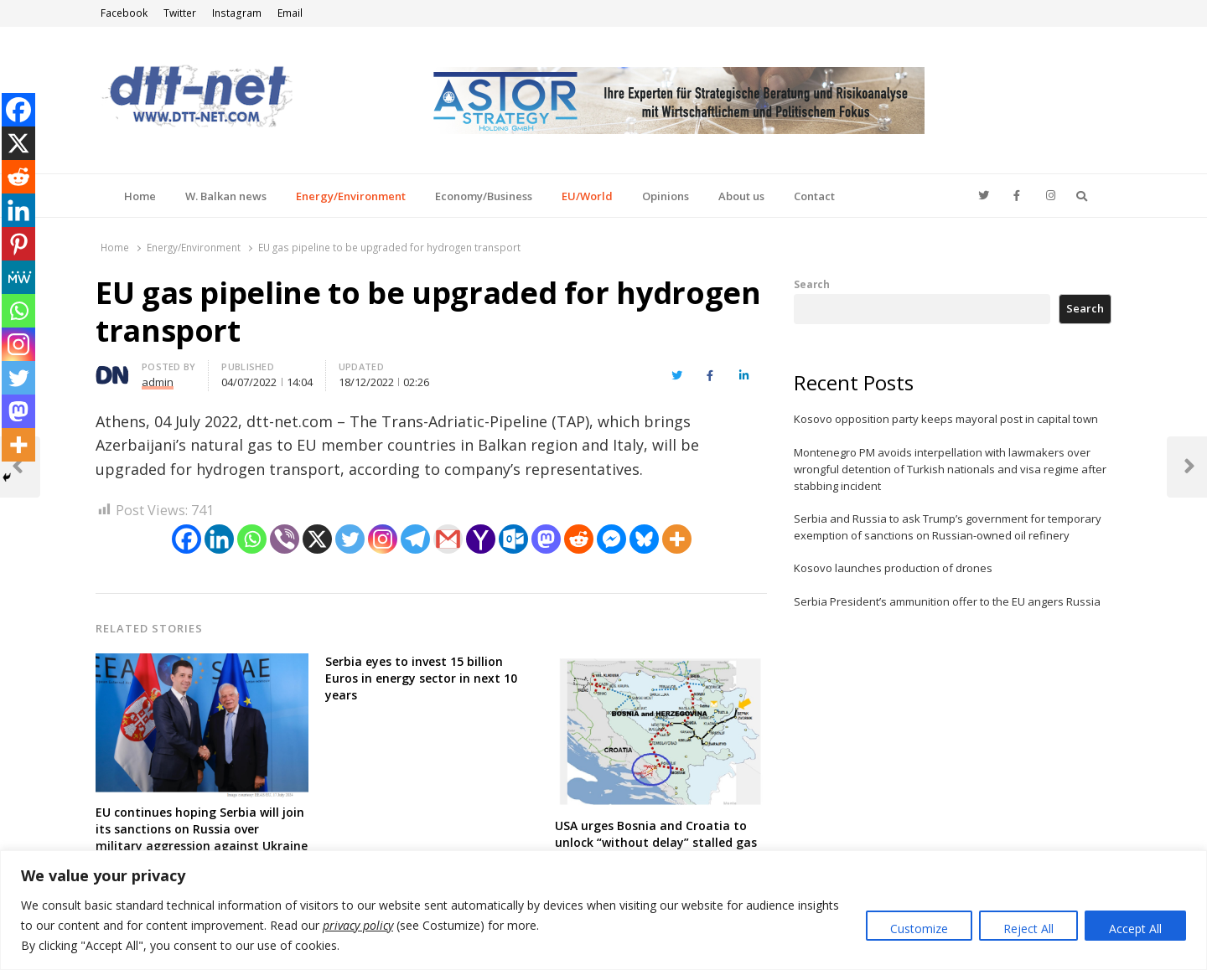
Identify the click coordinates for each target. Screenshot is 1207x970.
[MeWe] (18, 277)
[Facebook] (186, 539)
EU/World (587, 196)
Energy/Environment (351, 196)
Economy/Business (483, 196)
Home (140, 196)
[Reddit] (578, 539)
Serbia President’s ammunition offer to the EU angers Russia (947, 601)
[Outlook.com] (513, 539)
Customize (919, 928)
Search (812, 284)
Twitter (179, 13)
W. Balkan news (226, 196)
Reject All (1028, 928)
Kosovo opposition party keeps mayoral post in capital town (946, 418)
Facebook (124, 13)
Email (290, 13)
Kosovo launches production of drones (893, 567)
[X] (317, 539)
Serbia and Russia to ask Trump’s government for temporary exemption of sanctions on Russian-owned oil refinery (947, 527)
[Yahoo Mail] (480, 539)
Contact (814, 196)
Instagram (237, 13)
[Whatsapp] (252, 539)
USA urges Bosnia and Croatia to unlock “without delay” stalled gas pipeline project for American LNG (656, 842)
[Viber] (284, 539)
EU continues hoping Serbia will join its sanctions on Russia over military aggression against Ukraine (202, 829)
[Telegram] (415, 539)
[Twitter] (350, 539)
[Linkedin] (219, 539)
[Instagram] (382, 539)
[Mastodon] (546, 539)
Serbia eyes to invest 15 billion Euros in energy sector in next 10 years (421, 678)
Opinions (665, 196)
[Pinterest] (18, 244)
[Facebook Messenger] (611, 539)
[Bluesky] (644, 539)
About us (741, 196)
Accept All (1135, 928)
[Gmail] (448, 539)
